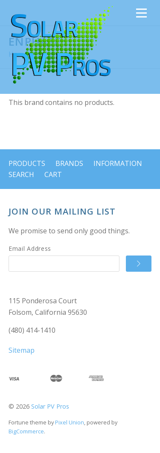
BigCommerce (26, 431)
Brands (69, 163)
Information (117, 163)
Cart (53, 174)
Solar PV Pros (50, 406)
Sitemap (22, 350)
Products (27, 163)
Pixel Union (69, 422)
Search (21, 174)
